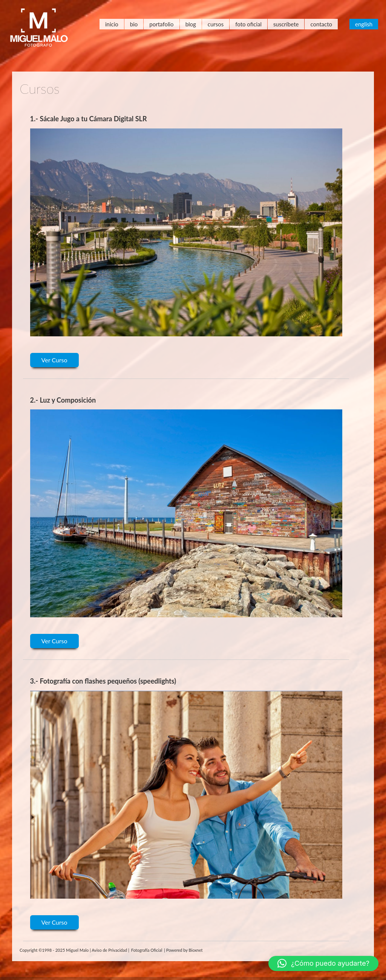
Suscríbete (286, 24)
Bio (134, 24)
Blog (190, 24)
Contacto (321, 24)
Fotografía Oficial (146, 950)
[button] (323, 963)
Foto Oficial (248, 24)
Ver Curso (54, 359)
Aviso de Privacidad (109, 950)
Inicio (111, 24)
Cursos (216, 24)
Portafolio (161, 24)
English (363, 24)
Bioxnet (196, 950)
